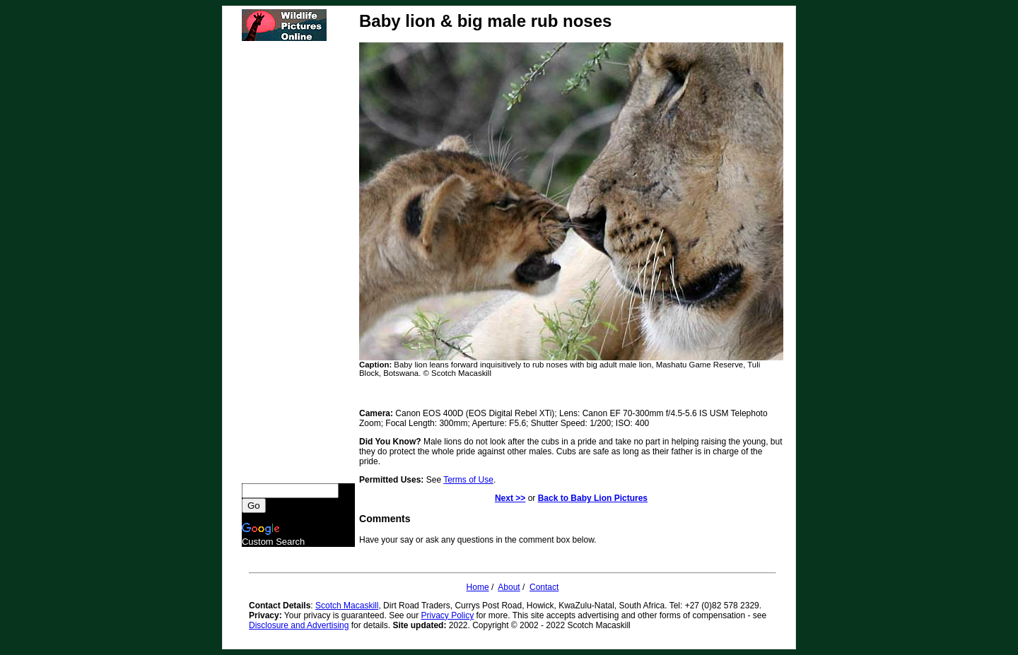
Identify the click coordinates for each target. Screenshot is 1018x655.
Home (478, 587)
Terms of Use (468, 480)
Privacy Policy (447, 615)
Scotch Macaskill (346, 605)
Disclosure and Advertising (299, 625)
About (509, 587)
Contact (544, 587)
